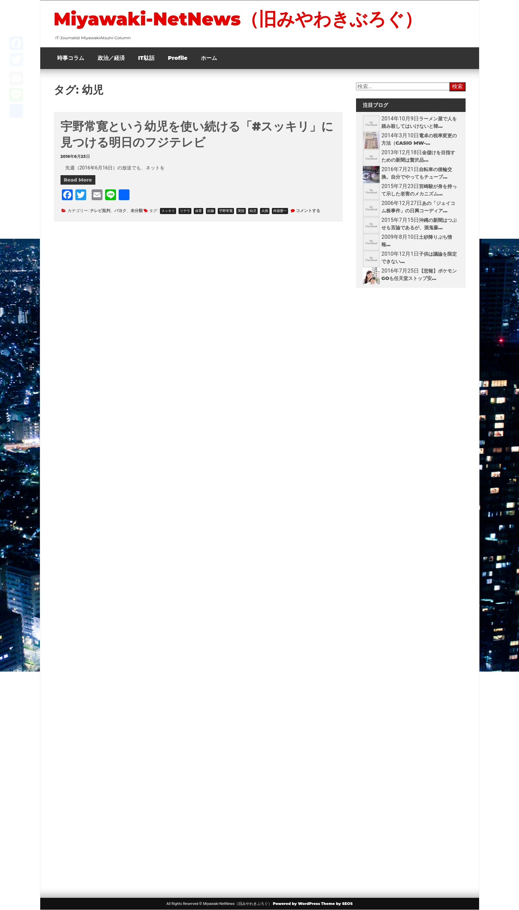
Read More (78, 180)
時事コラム (70, 58)
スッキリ (168, 211)
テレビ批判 (100, 210)
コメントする (308, 210)
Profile (178, 58)
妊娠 (210, 211)
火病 (264, 211)
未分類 (137, 210)
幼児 (253, 211)
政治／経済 (111, 58)
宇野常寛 (226, 211)
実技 (241, 211)
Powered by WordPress (296, 903)
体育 (198, 211)
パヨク (120, 210)
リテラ (185, 211)
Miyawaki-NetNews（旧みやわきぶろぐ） (238, 19)
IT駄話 (146, 58)
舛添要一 (280, 211)
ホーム (209, 58)
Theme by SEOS (337, 903)
